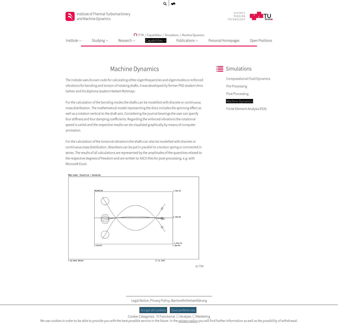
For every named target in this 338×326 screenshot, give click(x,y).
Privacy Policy (160, 300)
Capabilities (156, 40)
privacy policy (188, 320)
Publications (187, 40)
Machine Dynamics (193, 35)
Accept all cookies (153, 310)
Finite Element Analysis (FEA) (246, 109)
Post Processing (237, 93)
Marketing (201, 316)
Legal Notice (140, 300)
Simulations (172, 35)
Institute (73, 40)
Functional (165, 316)
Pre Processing (236, 86)
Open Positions (261, 40)
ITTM (139, 35)
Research (126, 40)
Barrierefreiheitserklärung (189, 300)
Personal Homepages (223, 40)
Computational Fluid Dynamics (248, 78)
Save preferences (183, 310)
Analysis (184, 316)
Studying (100, 40)
